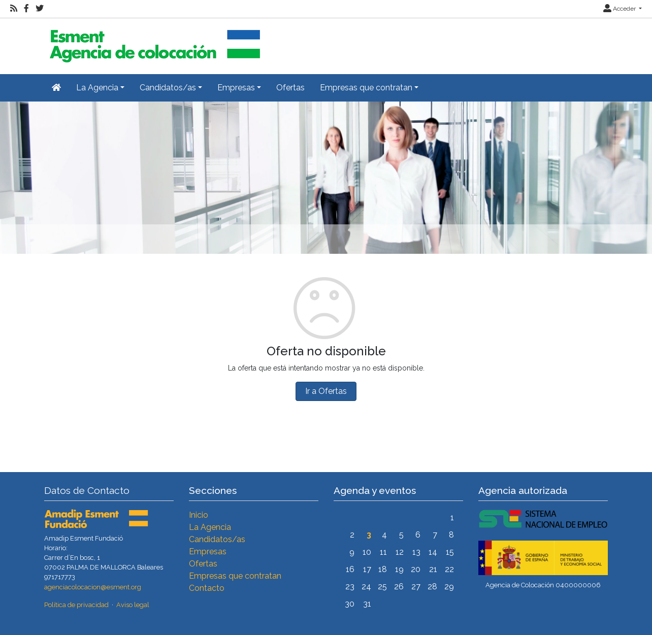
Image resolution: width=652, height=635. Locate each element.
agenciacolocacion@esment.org (92, 587)
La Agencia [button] (97, 87)
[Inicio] (153, 42)
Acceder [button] (620, 8)
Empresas (207, 551)
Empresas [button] (236, 87)
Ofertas (290, 87)
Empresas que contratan (235, 576)
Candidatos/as (217, 539)
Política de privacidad (76, 605)
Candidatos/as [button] (168, 87)
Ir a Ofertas (326, 391)
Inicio (198, 515)
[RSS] (13, 8)
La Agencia (210, 527)
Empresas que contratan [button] (366, 87)
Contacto (206, 588)
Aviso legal (132, 605)
